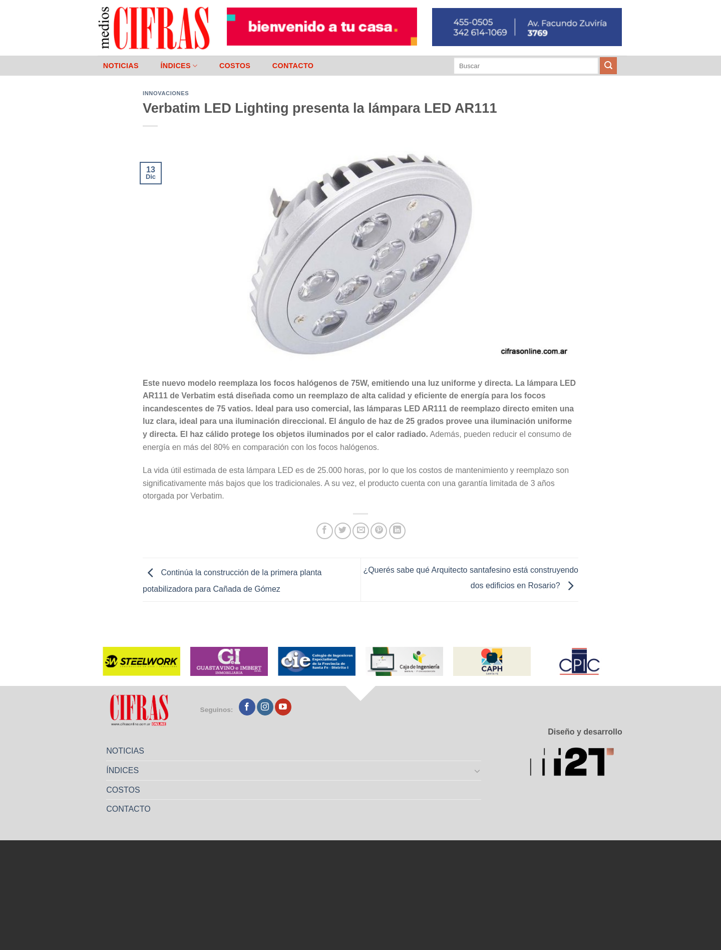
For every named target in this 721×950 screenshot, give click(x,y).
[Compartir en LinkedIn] (397, 531)
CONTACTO (293, 66)
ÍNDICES (178, 66)
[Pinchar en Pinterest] (379, 531)
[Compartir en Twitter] (342, 531)
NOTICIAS (121, 66)
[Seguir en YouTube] (283, 707)
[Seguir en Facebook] (247, 707)
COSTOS (234, 66)
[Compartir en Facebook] (324, 531)
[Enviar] (608, 65)
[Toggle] (478, 771)
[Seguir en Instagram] (265, 707)
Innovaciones (166, 93)
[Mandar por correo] (360, 531)
